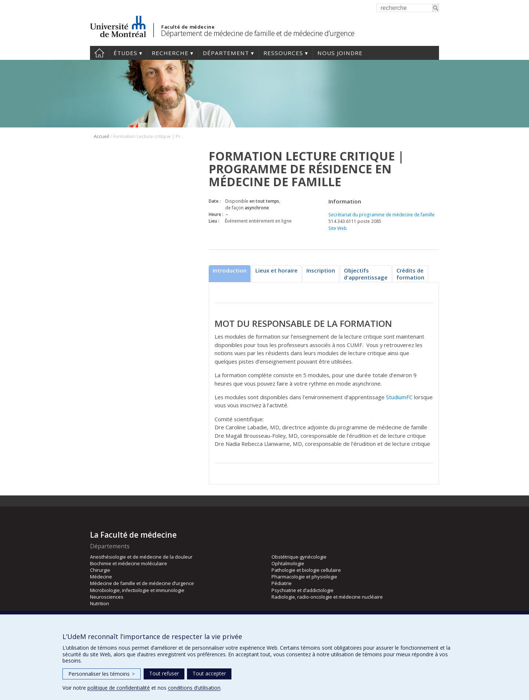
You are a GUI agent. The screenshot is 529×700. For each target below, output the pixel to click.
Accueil (99, 53)
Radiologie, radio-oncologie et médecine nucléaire (327, 596)
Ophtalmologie (287, 563)
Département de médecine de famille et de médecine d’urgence (258, 33)
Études (125, 53)
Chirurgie (100, 570)
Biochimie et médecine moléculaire (128, 563)
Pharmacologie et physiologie (304, 576)
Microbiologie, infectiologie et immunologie (137, 590)
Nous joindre (340, 53)
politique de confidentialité (118, 687)
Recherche (170, 53)
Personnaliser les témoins (101, 673)
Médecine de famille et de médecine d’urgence (142, 583)
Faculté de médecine (188, 27)
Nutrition (99, 603)
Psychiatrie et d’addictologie (302, 590)
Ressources (283, 53)
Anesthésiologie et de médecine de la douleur (141, 556)
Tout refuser (164, 673)
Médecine (101, 576)
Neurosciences (106, 596)
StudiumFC (399, 397)
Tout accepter (209, 673)
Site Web (337, 228)
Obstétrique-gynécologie (299, 556)
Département (226, 53)
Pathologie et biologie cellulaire (306, 570)
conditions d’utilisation (194, 687)
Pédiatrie (281, 583)
